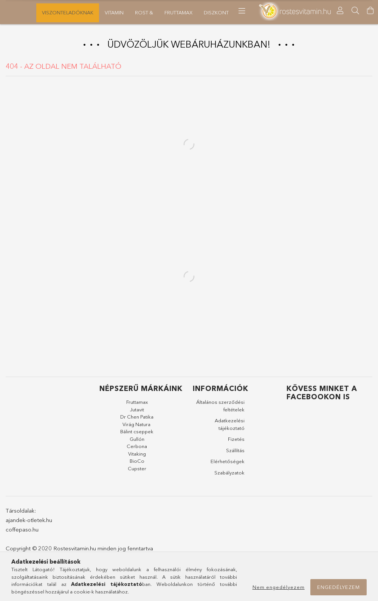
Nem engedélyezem (279, 587)
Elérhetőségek (228, 464)
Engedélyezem (338, 587)
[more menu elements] (282, 11)
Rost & (167, 12)
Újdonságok (23, 12)
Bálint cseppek (136, 434)
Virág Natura (136, 426)
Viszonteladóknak (244, 12)
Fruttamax (137, 405)
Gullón (137, 441)
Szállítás (235, 453)
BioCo (137, 463)
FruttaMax (133, 12)
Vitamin (197, 12)
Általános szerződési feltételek (220, 408)
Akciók (62, 12)
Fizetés (236, 442)
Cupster (137, 471)
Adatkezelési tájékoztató (230, 427)
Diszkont (95, 12)
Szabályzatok (229, 475)
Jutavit (137, 412)
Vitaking (137, 456)
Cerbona (137, 449)
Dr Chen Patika (136, 419)
